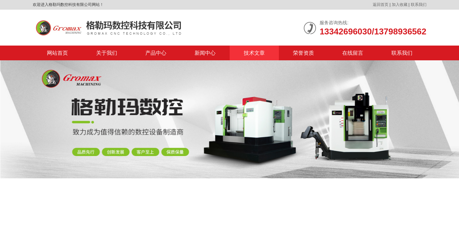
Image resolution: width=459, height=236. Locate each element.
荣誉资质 (303, 53)
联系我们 (419, 4)
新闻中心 (205, 53)
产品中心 (155, 53)
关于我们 (106, 53)
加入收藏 (399, 4)
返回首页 (380, 4)
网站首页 (57, 53)
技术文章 (254, 53)
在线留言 (352, 53)
